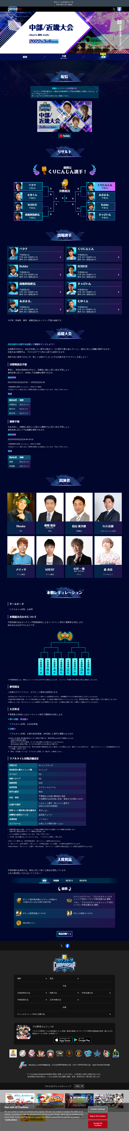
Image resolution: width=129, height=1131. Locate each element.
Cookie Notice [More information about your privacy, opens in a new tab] (11, 1120)
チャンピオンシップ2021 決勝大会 (31, 1014)
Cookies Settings (97, 1109)
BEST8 (83, 881)
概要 (19, 978)
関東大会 (53, 993)
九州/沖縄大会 (55, 1000)
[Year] (79, 1086)
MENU (118, 11)
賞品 (51, 978)
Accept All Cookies (97, 1124)
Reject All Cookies (98, 1116)
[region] (64, 1117)
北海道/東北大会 (23, 993)
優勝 (44, 881)
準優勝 (56, 881)
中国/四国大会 (23, 1000)
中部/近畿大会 (87, 993)
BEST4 (69, 881)
